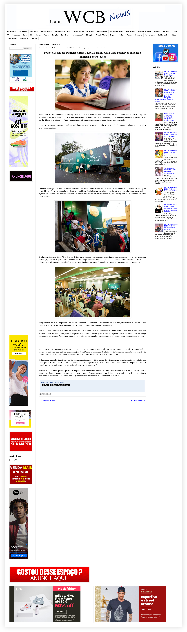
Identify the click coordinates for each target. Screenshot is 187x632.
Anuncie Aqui (12, 38)
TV (8, 35)
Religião (55, 35)
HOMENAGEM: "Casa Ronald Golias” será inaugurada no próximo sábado (169, 117)
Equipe (34, 38)
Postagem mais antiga (138, 400)
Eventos (166, 31)
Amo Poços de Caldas (62, 31)
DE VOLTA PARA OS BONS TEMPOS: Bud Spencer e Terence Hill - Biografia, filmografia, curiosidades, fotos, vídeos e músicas (166, 95)
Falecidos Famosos (144, 31)
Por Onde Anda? (77, 35)
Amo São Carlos (46, 31)
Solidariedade (163, 35)
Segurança (138, 35)
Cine (31, 35)
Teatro (129, 35)
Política (173, 35)
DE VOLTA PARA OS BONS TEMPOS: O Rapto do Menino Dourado (171, 227)
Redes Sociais (24, 38)
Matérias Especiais (116, 31)
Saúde (25, 35)
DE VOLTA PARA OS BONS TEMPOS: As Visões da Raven (171, 134)
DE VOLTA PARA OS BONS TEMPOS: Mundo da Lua (171, 73)
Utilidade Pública (101, 35)
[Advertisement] (20, 221)
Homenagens (130, 31)
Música (174, 31)
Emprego (113, 35)
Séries (38, 35)
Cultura (121, 35)
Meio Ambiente (150, 35)
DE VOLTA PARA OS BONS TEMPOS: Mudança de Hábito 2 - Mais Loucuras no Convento (171, 208)
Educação (89, 35)
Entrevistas (65, 35)
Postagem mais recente (47, 400)
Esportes (157, 31)
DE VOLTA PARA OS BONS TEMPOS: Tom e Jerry (171, 152)
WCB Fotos (34, 31)
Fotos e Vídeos (102, 31)
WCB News (23, 31)
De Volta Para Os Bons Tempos (83, 31)
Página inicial (11, 31)
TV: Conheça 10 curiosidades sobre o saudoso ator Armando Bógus (170, 170)
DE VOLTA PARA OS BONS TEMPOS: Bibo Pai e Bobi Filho (171, 189)
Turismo (46, 35)
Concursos (16, 35)
